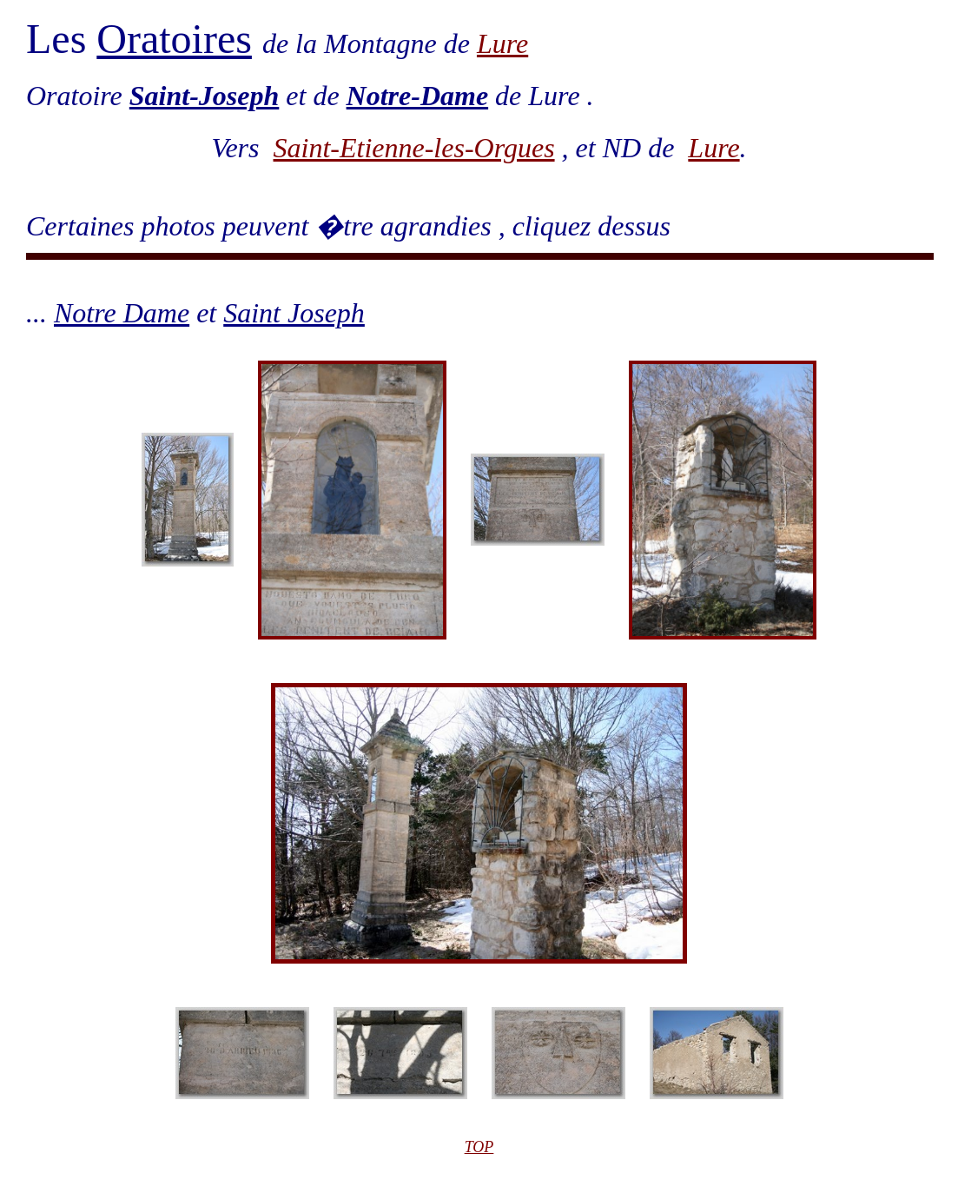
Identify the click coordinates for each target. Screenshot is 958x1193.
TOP (479, 1147)
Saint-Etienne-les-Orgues (414, 147)
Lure (502, 43)
